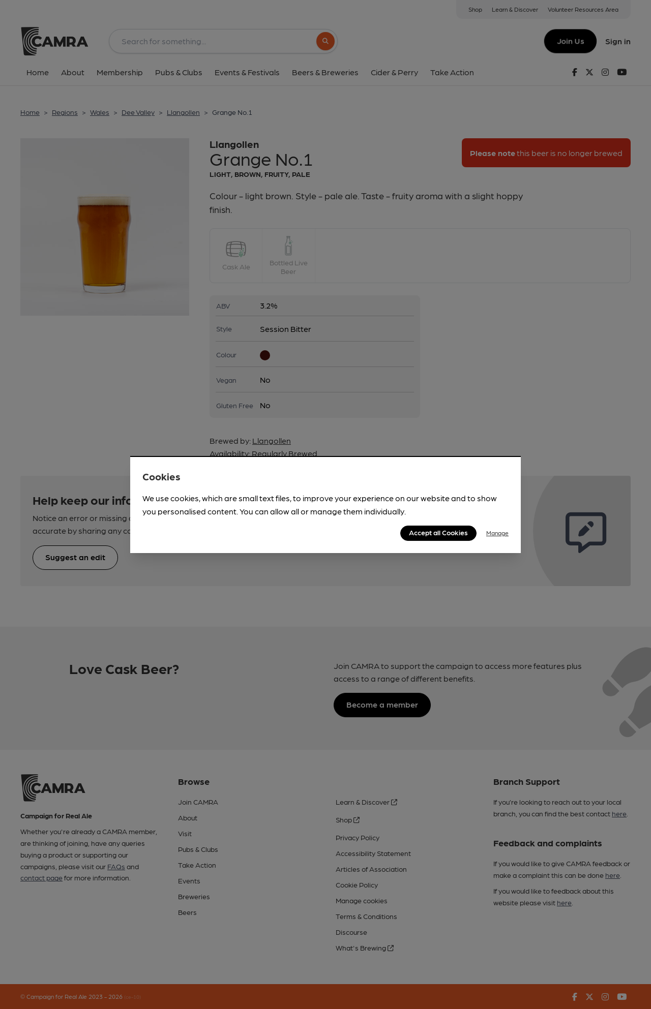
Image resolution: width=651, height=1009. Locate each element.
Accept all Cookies (438, 532)
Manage (497, 532)
